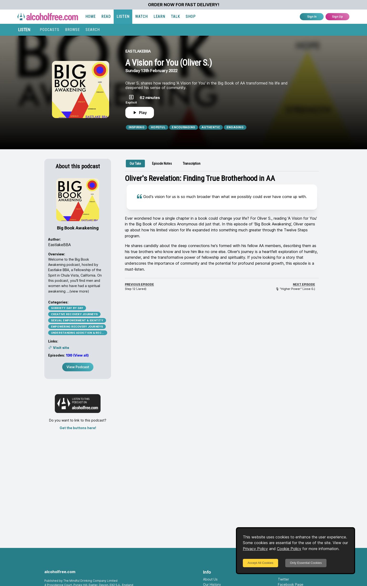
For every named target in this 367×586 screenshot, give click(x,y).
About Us (210, 579)
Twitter (283, 579)
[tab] (135, 163)
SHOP (191, 16)
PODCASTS (49, 29)
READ (106, 16)
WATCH (141, 16)
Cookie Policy (289, 548)
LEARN (159, 16)
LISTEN (123, 16)
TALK (175, 16)
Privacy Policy (255, 548)
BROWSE (72, 29)
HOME (90, 16)
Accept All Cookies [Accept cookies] (260, 563)
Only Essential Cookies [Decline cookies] (306, 563)
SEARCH (93, 29)
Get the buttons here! (78, 428)
